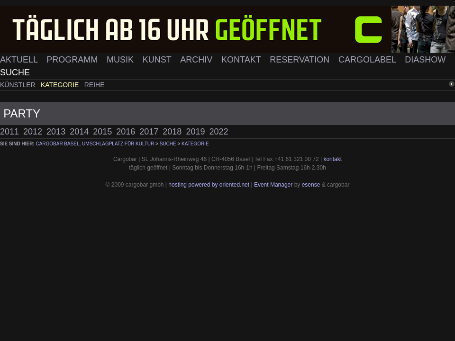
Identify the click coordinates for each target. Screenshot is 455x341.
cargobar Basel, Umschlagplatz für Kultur (95, 143)
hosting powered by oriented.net (208, 184)
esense (311, 184)
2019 (195, 131)
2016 (125, 131)
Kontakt (242, 59)
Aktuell (20, 59)
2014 (79, 131)
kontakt (332, 159)
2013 (55, 131)
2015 (102, 131)
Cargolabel (368, 59)
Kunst (158, 59)
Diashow (425, 59)
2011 (9, 131)
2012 (32, 131)
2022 (218, 131)
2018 (172, 131)
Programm (73, 59)
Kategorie (61, 85)
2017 (148, 131)
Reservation (301, 59)
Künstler (18, 85)
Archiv (197, 59)
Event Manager (273, 184)
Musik (121, 59)
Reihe (94, 85)
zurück (439, 84)
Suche (15, 72)
